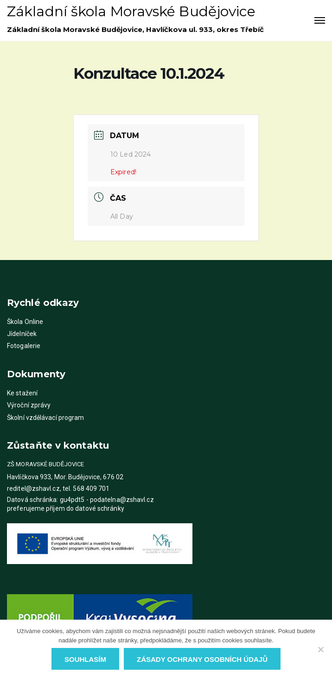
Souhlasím (85, 659)
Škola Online (25, 321)
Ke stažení (22, 393)
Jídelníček (22, 333)
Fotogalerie (23, 345)
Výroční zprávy (29, 405)
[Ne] (320, 649)
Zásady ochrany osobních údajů (202, 659)
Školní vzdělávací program (45, 417)
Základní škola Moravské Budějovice (131, 11)
